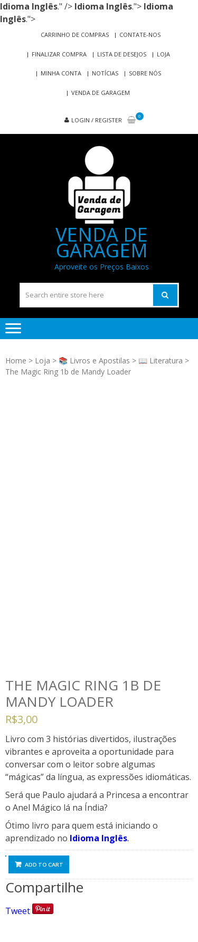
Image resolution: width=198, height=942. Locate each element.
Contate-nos (140, 35)
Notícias (105, 73)
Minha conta (61, 73)
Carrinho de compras (75, 35)
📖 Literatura (160, 360)
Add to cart (44, 864)
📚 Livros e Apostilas (94, 360)
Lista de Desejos (121, 54)
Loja (163, 54)
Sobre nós (145, 73)
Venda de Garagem (100, 93)
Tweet (17, 911)
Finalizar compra (59, 54)
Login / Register (96, 120)
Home (15, 360)
